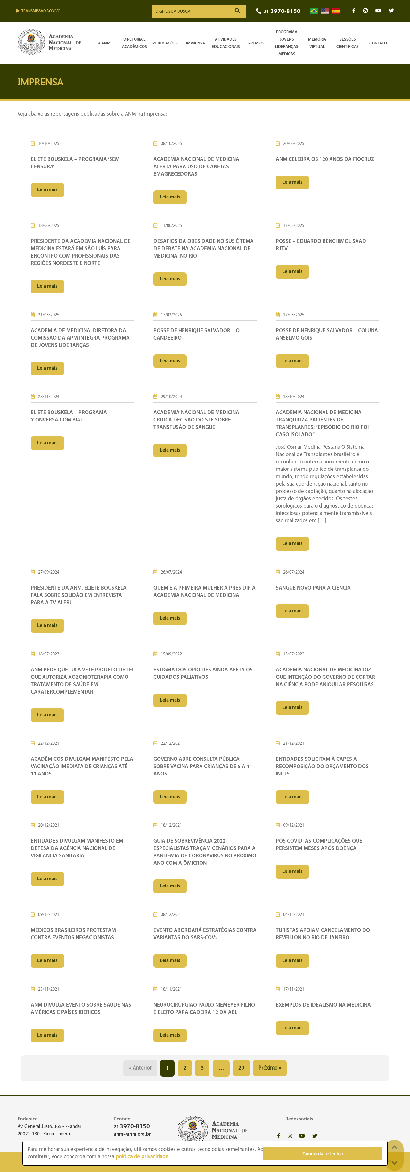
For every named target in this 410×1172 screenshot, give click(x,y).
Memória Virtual (317, 43)
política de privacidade (118, 1157)
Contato (378, 43)
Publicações (165, 43)
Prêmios (256, 43)
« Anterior (139, 1068)
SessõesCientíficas (347, 43)
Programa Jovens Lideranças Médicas (286, 43)
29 (241, 1068)
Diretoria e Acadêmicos (134, 43)
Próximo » (270, 1068)
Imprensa (195, 43)
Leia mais (47, 189)
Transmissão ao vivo (38, 11)
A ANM (104, 43)
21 (278, 12)
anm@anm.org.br (132, 1134)
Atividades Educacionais (226, 43)
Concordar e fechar (346, 1153)
